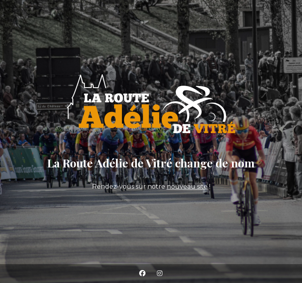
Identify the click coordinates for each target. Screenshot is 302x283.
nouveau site (187, 186)
